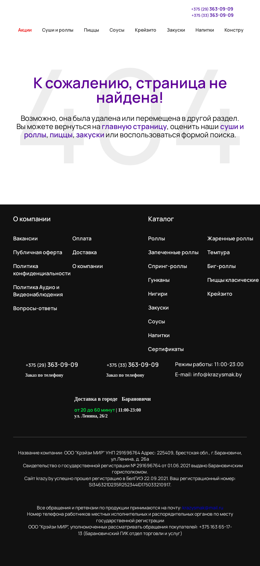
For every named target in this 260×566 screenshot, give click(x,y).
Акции (22, 30)
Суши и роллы (57, 30)
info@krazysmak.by (217, 374)
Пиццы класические (233, 279)
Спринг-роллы (167, 266)
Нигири (158, 293)
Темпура (218, 252)
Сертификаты (166, 349)
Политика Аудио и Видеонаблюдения (38, 290)
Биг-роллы (221, 266)
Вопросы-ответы (35, 308)
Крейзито (145, 30)
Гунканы (158, 279)
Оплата (81, 238)
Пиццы (91, 30)
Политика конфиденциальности (42, 269)
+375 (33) (213, 15)
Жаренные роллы (230, 238)
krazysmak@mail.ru (202, 507)
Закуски (176, 30)
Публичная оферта (37, 252)
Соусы (117, 30)
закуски (90, 135)
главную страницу (134, 126)
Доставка (84, 252)
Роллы (156, 238)
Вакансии (25, 238)
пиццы (61, 135)
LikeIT (178, 407)
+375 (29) (208, 9)
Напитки (204, 30)
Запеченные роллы (173, 252)
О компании (87, 266)
